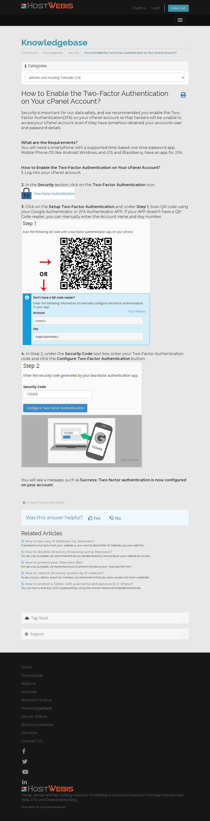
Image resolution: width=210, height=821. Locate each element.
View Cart (178, 8)
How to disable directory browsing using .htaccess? (66, 552)
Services (29, 733)
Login (156, 8)
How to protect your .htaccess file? (52, 562)
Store (26, 667)
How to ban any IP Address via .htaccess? (58, 541)
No (115, 518)
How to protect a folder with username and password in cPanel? (77, 584)
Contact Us (31, 741)
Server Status (34, 716)
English (139, 8)
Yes (94, 518)
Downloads (32, 675)
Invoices (28, 692)
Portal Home (29, 52)
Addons (28, 683)
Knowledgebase (53, 52)
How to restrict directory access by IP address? (63, 573)
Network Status (36, 700)
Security (73, 52)
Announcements (37, 725)
